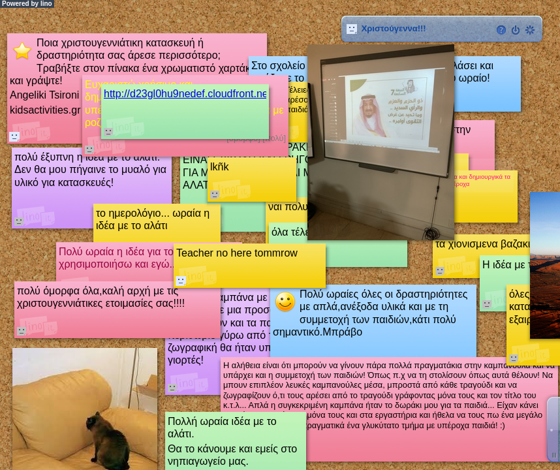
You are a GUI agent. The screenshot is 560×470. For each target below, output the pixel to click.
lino (46, 3)
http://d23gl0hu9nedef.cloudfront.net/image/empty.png (228, 93)
